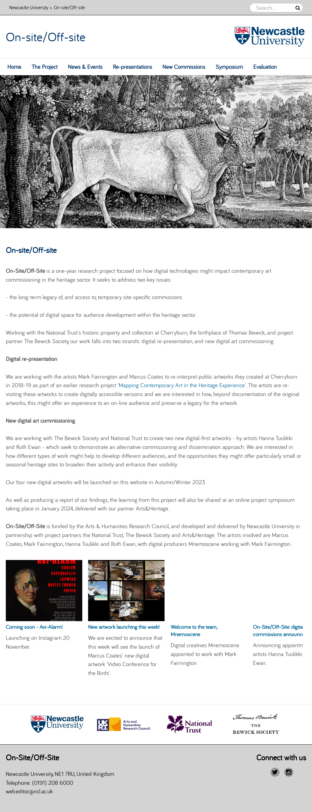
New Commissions (183, 66)
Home (14, 66)
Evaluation (265, 66)
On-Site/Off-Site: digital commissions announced (280, 630)
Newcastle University (28, 7)
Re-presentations (132, 66)
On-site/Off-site (45, 36)
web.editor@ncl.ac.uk (29, 791)
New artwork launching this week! (124, 626)
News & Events (85, 66)
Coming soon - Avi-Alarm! (34, 626)
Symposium (229, 66)
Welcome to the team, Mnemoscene (194, 630)
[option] (156, 151)
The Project (45, 66)
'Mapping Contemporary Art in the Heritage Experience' (182, 385)
